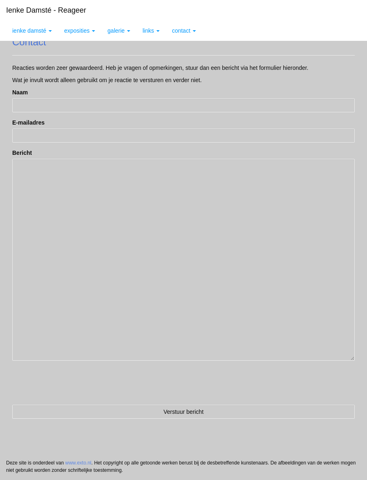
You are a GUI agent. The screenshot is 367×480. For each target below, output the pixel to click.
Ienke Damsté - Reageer (46, 10)
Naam (20, 92)
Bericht (22, 153)
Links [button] (151, 30)
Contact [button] (184, 30)
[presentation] (74, 383)
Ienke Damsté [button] (32, 30)
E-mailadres (28, 122)
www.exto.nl (78, 463)
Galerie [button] (118, 30)
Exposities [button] (79, 30)
